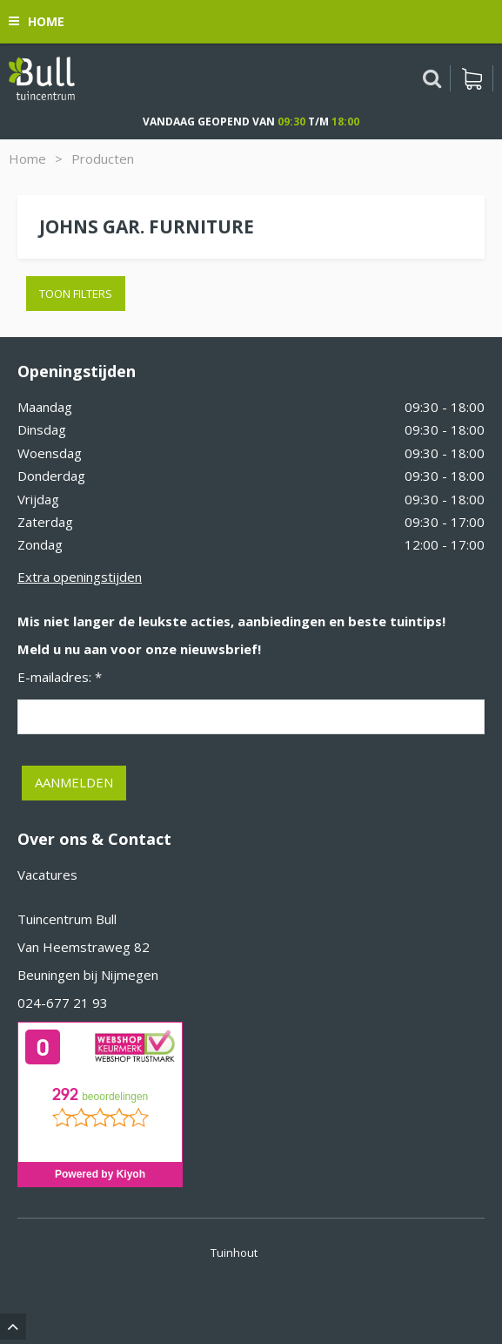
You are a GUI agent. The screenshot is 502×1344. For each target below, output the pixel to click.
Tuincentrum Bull (67, 919)
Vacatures (47, 874)
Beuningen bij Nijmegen (87, 974)
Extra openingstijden (79, 576)
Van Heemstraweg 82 (83, 947)
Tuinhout (234, 1252)
